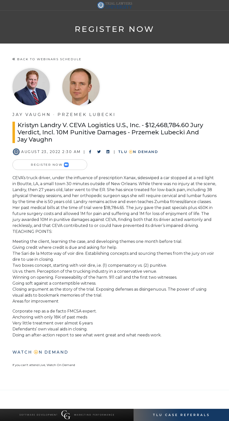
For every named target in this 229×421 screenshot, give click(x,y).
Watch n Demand (40, 352)
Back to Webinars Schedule (47, 59)
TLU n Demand (138, 152)
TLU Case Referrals (181, 415)
